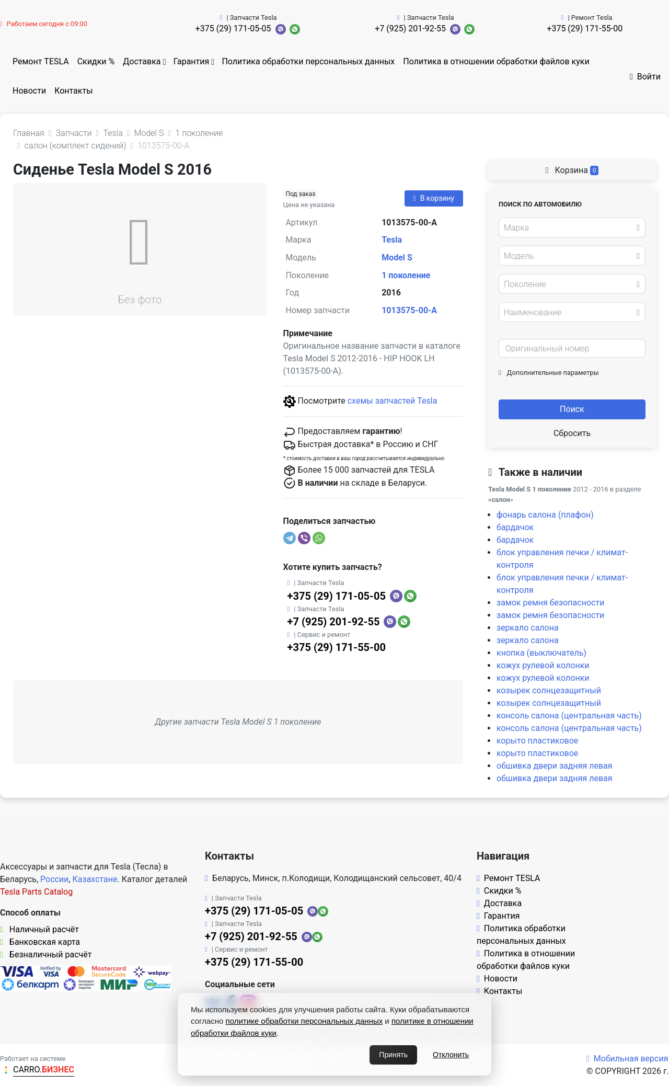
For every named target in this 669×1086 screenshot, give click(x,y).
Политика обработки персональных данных (308, 61)
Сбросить (572, 433)
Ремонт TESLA (41, 61)
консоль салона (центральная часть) (569, 716)
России (54, 879)
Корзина (572, 170)
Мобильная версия (627, 1059)
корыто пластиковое (537, 741)
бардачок (515, 527)
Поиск (572, 409)
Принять (393, 1054)
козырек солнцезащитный (549, 690)
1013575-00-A (409, 310)
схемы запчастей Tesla (392, 401)
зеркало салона (528, 628)
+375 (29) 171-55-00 (584, 28)
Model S (397, 257)
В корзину (433, 198)
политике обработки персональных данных (304, 1020)
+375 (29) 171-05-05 (233, 28)
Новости (29, 91)
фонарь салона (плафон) (545, 515)
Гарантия (192, 61)
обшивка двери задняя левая (555, 766)
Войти (645, 77)
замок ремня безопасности (550, 603)
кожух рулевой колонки (543, 665)
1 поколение (406, 275)
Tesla (392, 240)
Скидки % (96, 61)
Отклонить (451, 1054)
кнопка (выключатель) (541, 653)
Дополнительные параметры (549, 372)
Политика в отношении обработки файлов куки (496, 61)
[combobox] (572, 227)
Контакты (73, 91)
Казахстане (95, 879)
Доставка (141, 61)
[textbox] (569, 228)
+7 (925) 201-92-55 (410, 28)
